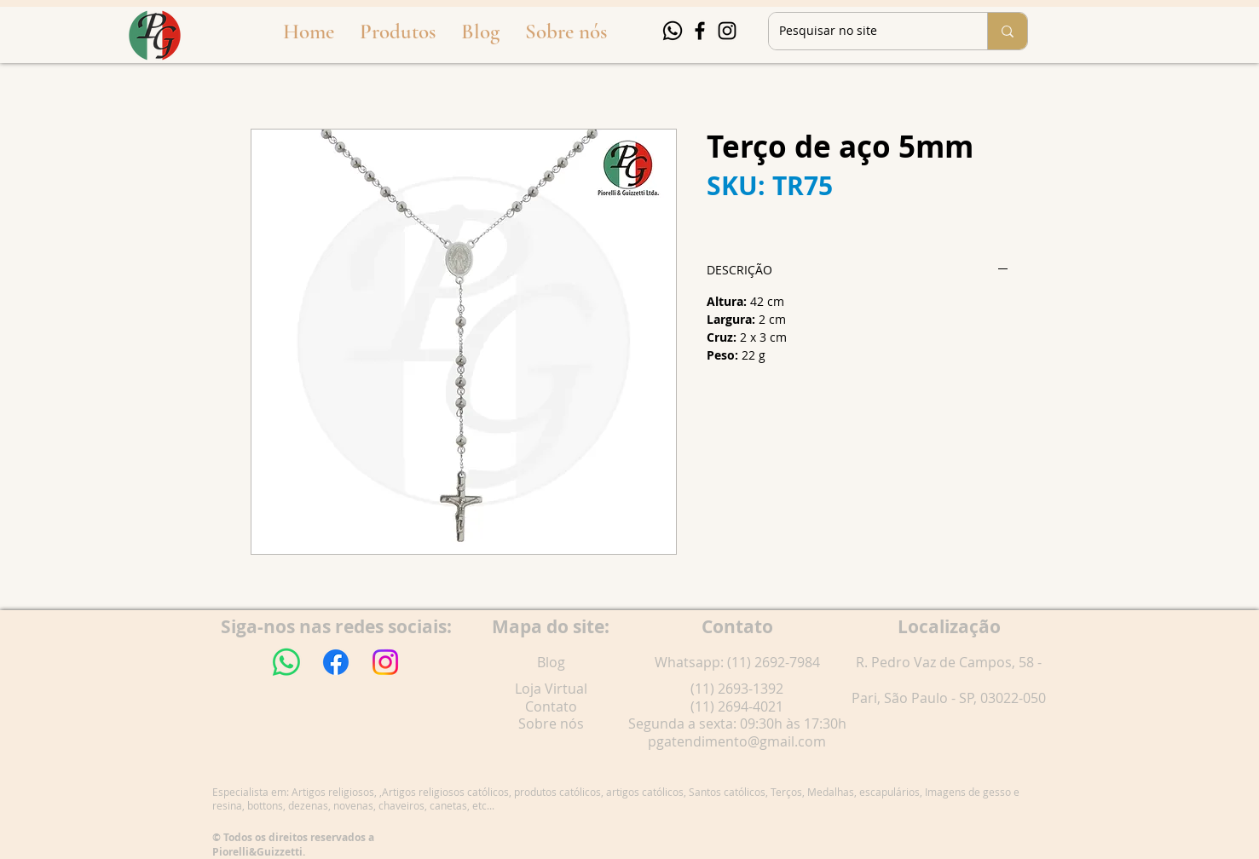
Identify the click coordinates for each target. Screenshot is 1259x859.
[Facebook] (700, 31)
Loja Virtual (551, 688)
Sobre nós (551, 723)
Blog (551, 662)
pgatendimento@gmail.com (737, 741)
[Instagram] (727, 31)
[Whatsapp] (672, 31)
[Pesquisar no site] (865, 31)
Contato (551, 706)
